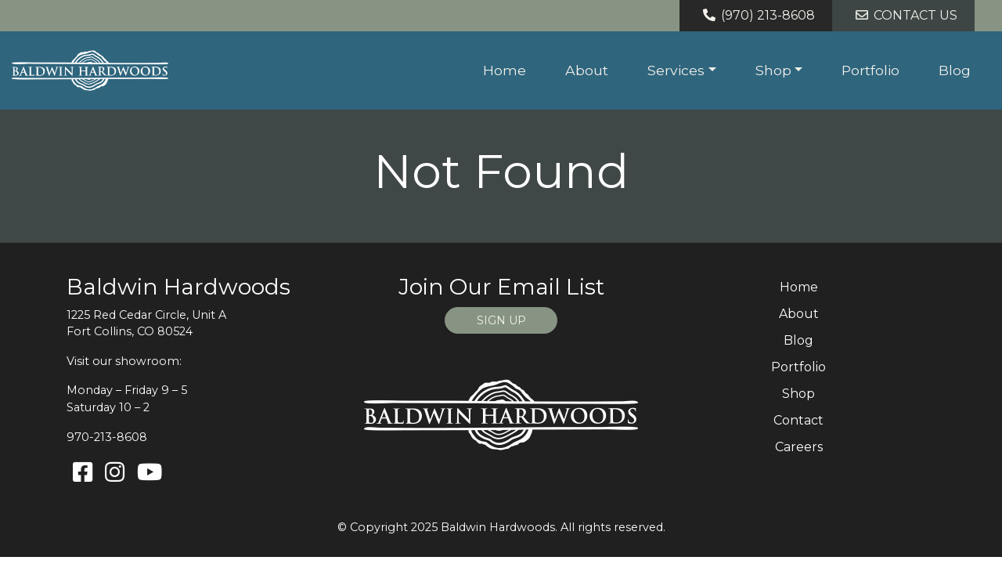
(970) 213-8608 (756, 15)
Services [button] (676, 70)
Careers (799, 446)
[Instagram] (115, 472)
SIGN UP (501, 320)
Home (504, 70)
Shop (798, 393)
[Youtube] (149, 472)
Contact (798, 420)
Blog (955, 70)
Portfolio (870, 70)
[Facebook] (83, 472)
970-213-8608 (107, 437)
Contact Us (903, 15)
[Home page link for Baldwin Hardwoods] (90, 70)
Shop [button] (773, 70)
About (586, 70)
